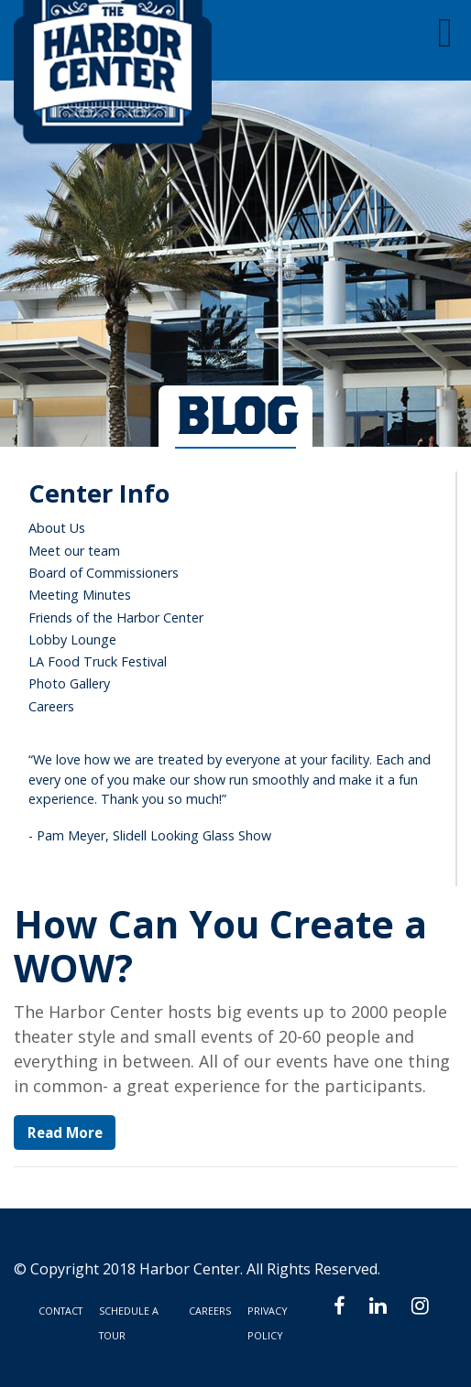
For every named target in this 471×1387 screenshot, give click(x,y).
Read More (65, 1132)
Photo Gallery (69, 683)
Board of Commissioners (103, 572)
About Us (56, 527)
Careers (51, 706)
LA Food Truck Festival (97, 661)
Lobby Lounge (72, 639)
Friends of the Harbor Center (115, 617)
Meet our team (74, 550)
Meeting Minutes (79, 594)
